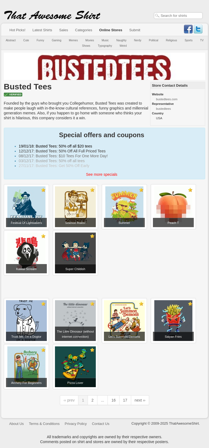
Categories (83, 30)
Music (105, 40)
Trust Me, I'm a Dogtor (26, 336)
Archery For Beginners (26, 382)
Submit (134, 30)
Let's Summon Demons (124, 336)
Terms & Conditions (44, 424)
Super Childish (75, 269)
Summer (124, 222)
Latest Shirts (42, 30)
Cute (26, 40)
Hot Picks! (18, 30)
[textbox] (178, 15)
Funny (40, 40)
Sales (63, 30)
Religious (171, 40)
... (102, 400)
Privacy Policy (76, 424)
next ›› (140, 400)
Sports (189, 40)
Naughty (121, 40)
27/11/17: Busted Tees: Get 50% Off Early (54, 166)
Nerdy (138, 40)
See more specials (101, 174)
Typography (105, 45)
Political (153, 40)
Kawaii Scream (26, 269)
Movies (89, 40)
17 (125, 400)
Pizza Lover (75, 382)
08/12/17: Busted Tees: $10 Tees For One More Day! (63, 156)
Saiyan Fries (173, 336)
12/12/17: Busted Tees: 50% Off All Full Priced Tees (62, 151)
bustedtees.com (166, 99)
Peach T (173, 222)
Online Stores (110, 30)
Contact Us (100, 424)
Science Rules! (75, 222)
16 (113, 400)
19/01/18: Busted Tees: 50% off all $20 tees (55, 146)
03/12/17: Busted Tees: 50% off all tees (52, 161)
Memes (73, 40)
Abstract (11, 40)
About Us (16, 424)
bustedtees (163, 108)
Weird (123, 45)
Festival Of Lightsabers (26, 222)
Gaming (56, 40)
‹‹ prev (69, 400)
